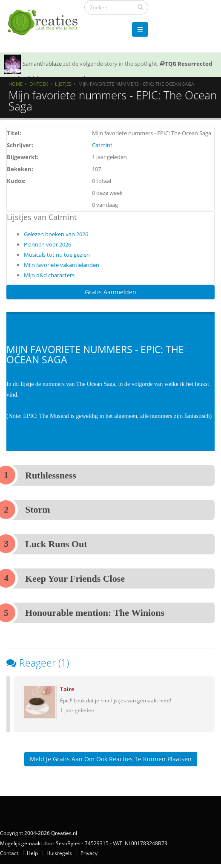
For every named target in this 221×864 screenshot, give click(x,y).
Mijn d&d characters (49, 275)
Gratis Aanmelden (110, 292)
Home (16, 84)
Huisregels (59, 853)
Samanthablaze (42, 63)
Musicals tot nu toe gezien (57, 254)
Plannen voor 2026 (47, 244)
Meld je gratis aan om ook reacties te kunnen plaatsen (111, 759)
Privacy (89, 853)
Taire (67, 689)
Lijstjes (63, 84)
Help (32, 853)
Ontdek (38, 84)
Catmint (102, 145)
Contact (9, 853)
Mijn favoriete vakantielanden (61, 265)
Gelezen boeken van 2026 (56, 234)
